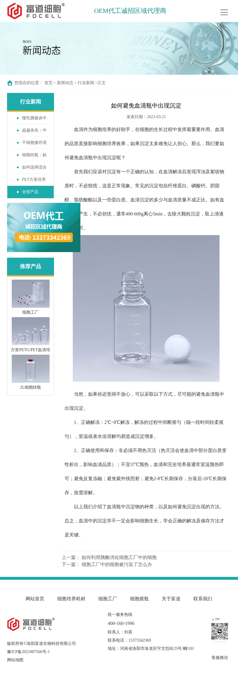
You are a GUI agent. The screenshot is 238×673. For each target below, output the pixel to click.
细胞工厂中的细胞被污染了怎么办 (117, 564)
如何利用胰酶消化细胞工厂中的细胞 (119, 557)
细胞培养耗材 (71, 598)
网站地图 (15, 660)
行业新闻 (86, 83)
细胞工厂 (107, 598)
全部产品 (30, 192)
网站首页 (35, 598)
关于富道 (171, 598)
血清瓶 (86, 157)
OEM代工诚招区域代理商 (130, 10)
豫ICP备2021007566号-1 (28, 652)
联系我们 (202, 598)
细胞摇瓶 (140, 598)
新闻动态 (65, 83)
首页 (48, 83)
